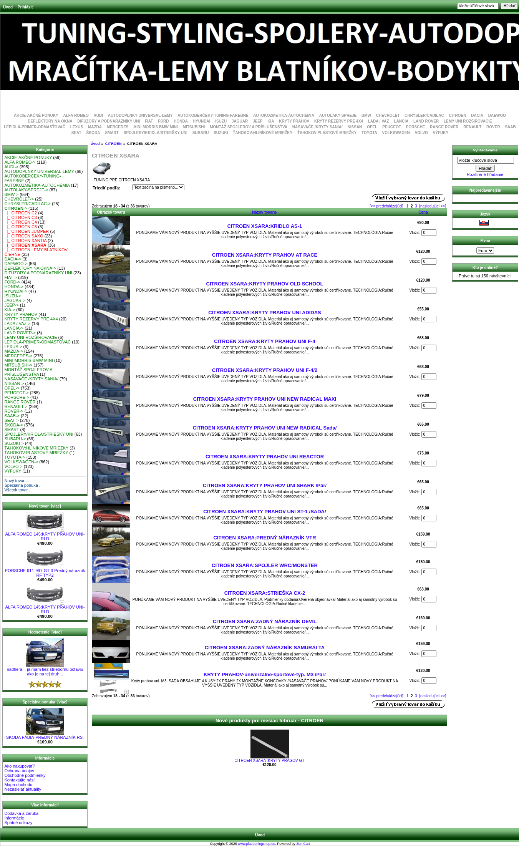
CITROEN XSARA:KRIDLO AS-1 (264, 226)
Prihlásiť (25, 7)
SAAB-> (11, 415)
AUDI (98, 115)
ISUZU (221, 121)
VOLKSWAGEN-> (21, 461)
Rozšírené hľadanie (485, 174)
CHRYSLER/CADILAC (424, 115)
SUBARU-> (15, 438)
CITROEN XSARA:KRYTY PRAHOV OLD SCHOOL (264, 284)
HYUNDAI (202, 121)
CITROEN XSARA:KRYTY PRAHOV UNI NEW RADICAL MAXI (264, 399)
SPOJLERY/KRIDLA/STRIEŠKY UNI (155, 133)
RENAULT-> (15, 406)
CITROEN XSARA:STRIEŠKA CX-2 (264, 593)
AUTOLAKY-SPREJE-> (26, 189)
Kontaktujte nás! (19, 780)
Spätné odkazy (18, 822)
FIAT (149, 121)
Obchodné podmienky (24, 775)
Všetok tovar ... (18, 490)
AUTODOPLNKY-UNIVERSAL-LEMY (140, 115)
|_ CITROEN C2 (20, 213)
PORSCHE (415, 127)
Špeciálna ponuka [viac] (45, 702)
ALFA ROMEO (75, 115)
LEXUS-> (13, 346)
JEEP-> (11, 305)
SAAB (510, 127)
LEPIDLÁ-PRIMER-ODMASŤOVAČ (34, 127)
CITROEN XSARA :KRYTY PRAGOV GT (270, 760)
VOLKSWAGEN (396, 133)
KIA (270, 121)
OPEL (372, 127)
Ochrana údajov (19, 770)
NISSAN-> (14, 383)
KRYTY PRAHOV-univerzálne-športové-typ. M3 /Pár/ (265, 674)
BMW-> (11, 194)
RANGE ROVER (444, 127)
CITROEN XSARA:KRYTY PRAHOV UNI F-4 (264, 341)
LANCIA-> (13, 328)
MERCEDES (118, 127)
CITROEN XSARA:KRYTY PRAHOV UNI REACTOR (265, 456)
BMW (366, 115)
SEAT (76, 133)
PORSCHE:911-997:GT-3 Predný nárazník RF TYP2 (45, 570)
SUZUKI (221, 133)
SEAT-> (11, 420)
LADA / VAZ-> (17, 323)
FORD (163, 121)
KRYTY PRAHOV (294, 121)
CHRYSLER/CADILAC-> (27, 203)
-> (15, 208)
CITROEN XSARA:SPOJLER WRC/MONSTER (265, 565)
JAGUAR (240, 121)
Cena (423, 212)
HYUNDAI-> (15, 291)
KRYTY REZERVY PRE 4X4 (338, 121)
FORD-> (12, 282)
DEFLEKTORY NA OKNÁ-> (30, 268)
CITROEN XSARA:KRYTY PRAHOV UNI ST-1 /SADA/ (264, 511)
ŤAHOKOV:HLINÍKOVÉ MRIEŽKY (262, 133)
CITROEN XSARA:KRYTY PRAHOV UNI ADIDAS (264, 312)
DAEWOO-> (15, 263)
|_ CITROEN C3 (20, 217)
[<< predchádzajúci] (386, 206)
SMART (112, 133)
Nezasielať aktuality (22, 789)
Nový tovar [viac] (45, 506)
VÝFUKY (441, 133)
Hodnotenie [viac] (45, 632)
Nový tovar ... (16, 480)
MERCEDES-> (18, 355)
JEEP (258, 121)
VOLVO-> (13, 466)
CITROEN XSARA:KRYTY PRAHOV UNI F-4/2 (264, 370)
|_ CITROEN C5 (20, 226)
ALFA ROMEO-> (19, 162)
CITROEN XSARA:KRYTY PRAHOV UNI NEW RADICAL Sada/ (265, 428)
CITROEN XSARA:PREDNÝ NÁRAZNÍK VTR (264, 538)
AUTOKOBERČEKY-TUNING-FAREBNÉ (212, 115)
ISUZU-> (12, 296)
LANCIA (401, 121)
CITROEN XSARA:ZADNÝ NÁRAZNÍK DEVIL (265, 621)
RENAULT (472, 127)
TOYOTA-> (14, 457)
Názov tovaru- (264, 212)
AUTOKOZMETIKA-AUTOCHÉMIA (283, 115)
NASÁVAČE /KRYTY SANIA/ (317, 127)
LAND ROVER (426, 121)
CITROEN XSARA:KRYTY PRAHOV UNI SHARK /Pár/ (265, 485)
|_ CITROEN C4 (20, 222)
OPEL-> (11, 388)
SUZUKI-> (13, 443)
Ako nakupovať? (19, 766)
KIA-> (9, 309)
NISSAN (355, 127)
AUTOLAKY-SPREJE (338, 115)
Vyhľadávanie (485, 150)
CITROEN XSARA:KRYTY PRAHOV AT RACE (264, 255)
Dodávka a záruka (21, 813)
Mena (485, 240)
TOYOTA (369, 133)
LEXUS (76, 127)
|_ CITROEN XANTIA (25, 240)
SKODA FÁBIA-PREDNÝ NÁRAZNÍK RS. (45, 735)
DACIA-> (12, 259)
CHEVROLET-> (19, 199)
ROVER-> (13, 411)
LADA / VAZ (378, 121)
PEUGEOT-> (16, 392)
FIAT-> (10, 277)
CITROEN (113, 143)
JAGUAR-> (14, 300)
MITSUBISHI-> (18, 365)
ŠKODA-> (13, 425)
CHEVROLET (388, 115)
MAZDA (95, 127)
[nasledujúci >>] (432, 206)
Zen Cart (303, 844)
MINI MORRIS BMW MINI (155, 127)
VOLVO (421, 133)
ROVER (493, 127)
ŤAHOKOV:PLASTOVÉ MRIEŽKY (327, 133)
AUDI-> (11, 166)
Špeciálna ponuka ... (23, 485)
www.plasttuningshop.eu (256, 844)
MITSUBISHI (194, 127)
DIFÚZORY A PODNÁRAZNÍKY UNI (108, 121)
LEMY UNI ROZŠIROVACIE (468, 121)
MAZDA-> (13, 351)
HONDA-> (13, 286)
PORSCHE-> (16, 397)
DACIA (477, 115)
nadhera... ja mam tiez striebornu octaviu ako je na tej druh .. (45, 669)
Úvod (8, 7)
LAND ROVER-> (20, 332)
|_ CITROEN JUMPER (26, 231)
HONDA (181, 121)
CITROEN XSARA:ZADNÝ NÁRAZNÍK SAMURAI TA (265, 647)
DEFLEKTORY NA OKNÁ (50, 121)
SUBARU (200, 133)
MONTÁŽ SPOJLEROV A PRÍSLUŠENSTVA (248, 127)
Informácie (14, 818)
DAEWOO (497, 115)
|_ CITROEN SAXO (23, 236)
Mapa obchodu (18, 784)
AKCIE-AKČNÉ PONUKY (36, 115)
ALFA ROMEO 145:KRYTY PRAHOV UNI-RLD (45, 534)
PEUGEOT (391, 127)
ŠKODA (93, 133)
